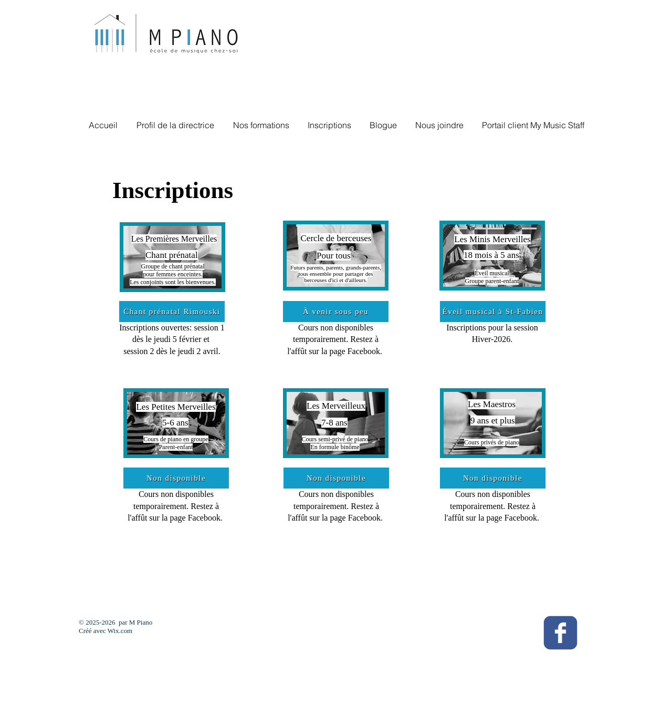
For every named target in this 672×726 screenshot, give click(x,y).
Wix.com (120, 631)
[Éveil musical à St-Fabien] (492, 311)
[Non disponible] (176, 478)
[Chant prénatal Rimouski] (172, 311)
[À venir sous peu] (335, 311)
